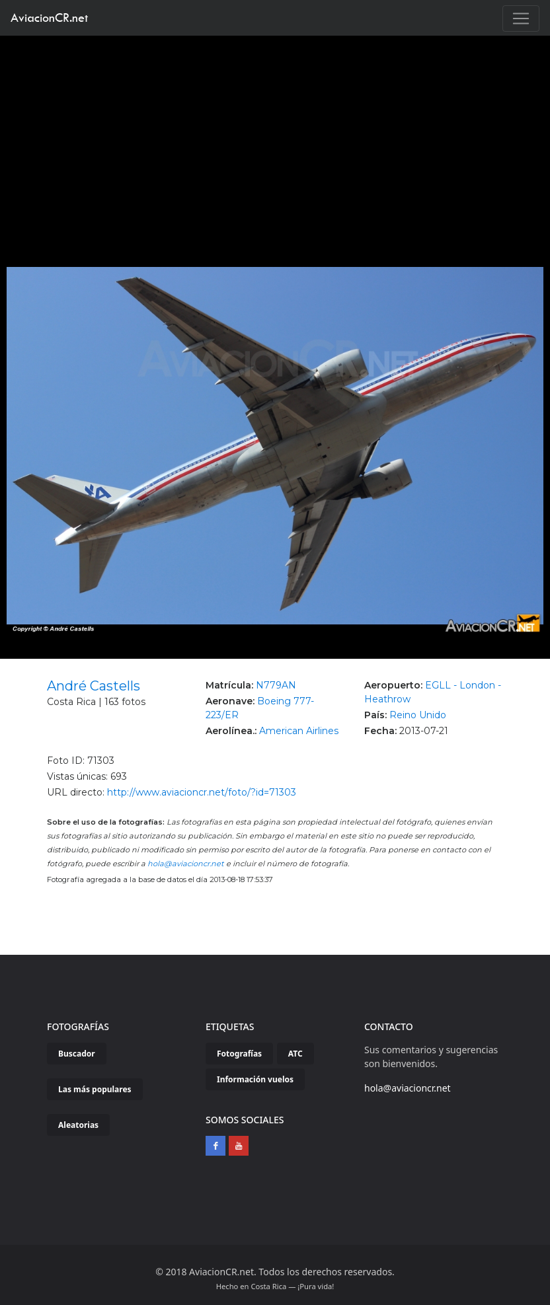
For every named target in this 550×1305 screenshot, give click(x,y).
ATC (295, 1053)
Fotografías (239, 1053)
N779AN (276, 685)
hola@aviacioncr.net (185, 863)
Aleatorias (78, 1125)
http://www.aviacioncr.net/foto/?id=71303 (201, 792)
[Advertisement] (275, 134)
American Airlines (298, 731)
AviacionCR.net (49, 17)
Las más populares (95, 1089)
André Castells (93, 686)
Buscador (76, 1053)
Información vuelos (255, 1079)
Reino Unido (417, 715)
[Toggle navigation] (520, 18)
